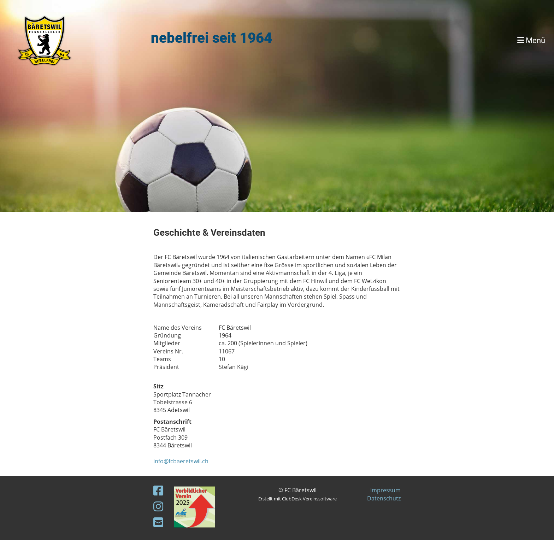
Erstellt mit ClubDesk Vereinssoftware (297, 498)
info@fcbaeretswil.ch (180, 461)
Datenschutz (384, 498)
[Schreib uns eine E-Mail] (158, 522)
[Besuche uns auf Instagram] (158, 506)
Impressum (385, 490)
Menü (531, 40)
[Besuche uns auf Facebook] (158, 490)
